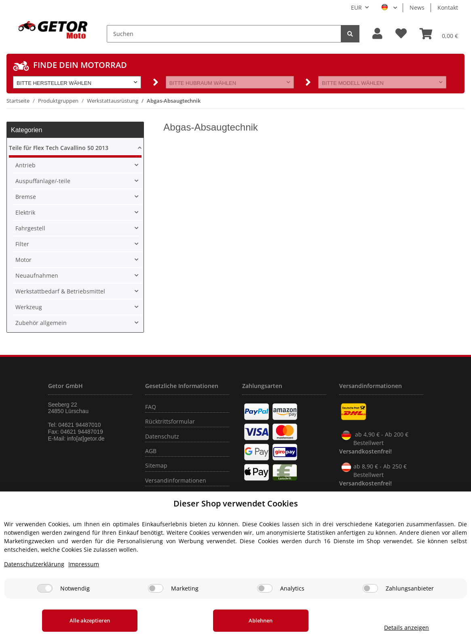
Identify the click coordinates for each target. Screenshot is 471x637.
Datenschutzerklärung (34, 564)
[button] (377, 33)
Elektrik (25, 212)
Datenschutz (162, 436)
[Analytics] (264, 588)
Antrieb (25, 165)
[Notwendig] (45, 588)
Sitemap (156, 465)
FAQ (150, 407)
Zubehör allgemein (41, 323)
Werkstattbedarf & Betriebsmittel (60, 291)
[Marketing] (155, 588)
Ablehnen (253, 620)
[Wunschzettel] (401, 33)
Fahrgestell (30, 228)
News (417, 7)
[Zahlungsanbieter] (370, 588)
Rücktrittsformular (170, 421)
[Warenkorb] (439, 33)
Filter (22, 244)
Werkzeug (28, 307)
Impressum (83, 564)
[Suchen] (224, 33)
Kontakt (447, 7)
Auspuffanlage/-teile (42, 181)
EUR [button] (356, 7)
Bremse (25, 196)
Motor (23, 260)
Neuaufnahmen (36, 275)
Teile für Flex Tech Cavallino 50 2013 (58, 148)
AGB (150, 451)
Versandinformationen (175, 480)
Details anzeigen (401, 627)
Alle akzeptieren (87, 620)
